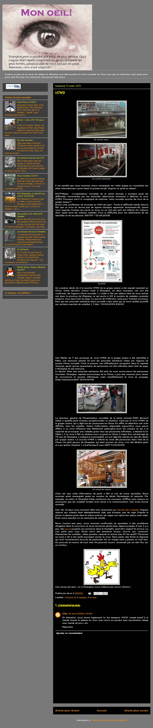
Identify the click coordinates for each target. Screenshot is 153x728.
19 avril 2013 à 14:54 (80, 613)
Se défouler (23, 249)
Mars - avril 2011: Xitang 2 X (30, 121)
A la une (92, 597)
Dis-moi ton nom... (25, 140)
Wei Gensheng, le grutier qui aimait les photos (31, 194)
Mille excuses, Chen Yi (27, 175)
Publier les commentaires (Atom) (109, 720)
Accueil (101, 710)
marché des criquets (128, 510)
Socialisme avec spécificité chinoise (30, 215)
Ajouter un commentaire (69, 633)
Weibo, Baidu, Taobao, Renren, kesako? (31, 268)
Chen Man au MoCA (26, 102)
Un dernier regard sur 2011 (30, 157)
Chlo (65, 613)
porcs (68, 529)
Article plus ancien (136, 710)
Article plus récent (67, 710)
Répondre (67, 627)
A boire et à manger (75, 597)
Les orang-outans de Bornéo (31, 231)
